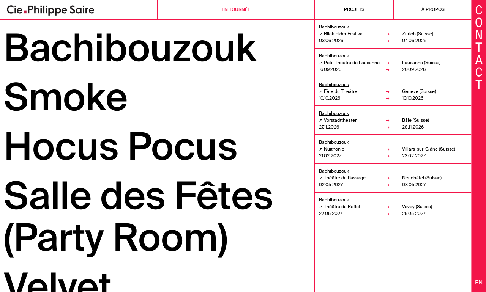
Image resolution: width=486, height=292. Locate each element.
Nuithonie (334, 149)
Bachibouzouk (130, 48)
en (479, 282)
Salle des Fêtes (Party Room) (138, 216)
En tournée (236, 9)
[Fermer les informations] (478, 46)
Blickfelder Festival (344, 34)
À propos (433, 9)
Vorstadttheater (340, 120)
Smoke (66, 97)
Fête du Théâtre (340, 91)
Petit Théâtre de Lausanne (352, 63)
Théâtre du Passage (345, 178)
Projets (354, 9)
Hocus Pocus (121, 146)
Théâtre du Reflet (342, 207)
